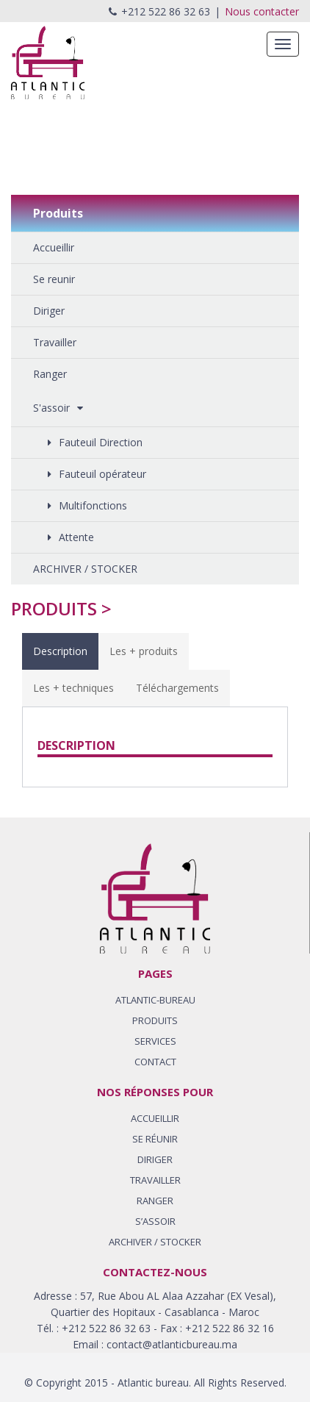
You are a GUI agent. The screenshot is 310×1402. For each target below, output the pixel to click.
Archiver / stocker (155, 1241)
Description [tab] (60, 651)
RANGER (155, 1200)
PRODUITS (155, 1020)
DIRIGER (155, 1159)
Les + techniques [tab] (73, 688)
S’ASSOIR (155, 1221)
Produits (54, 608)
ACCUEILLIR (155, 1118)
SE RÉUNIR (155, 1138)
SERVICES (155, 1041)
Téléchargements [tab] (177, 688)
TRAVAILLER (155, 1180)
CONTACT (155, 1061)
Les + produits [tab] (143, 651)
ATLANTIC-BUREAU (155, 999)
